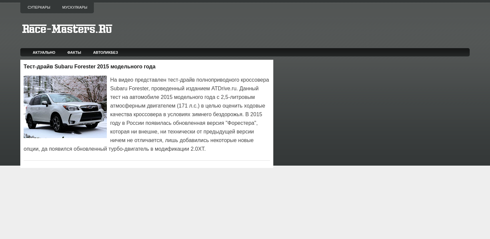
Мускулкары (74, 7)
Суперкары (39, 7)
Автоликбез (105, 52)
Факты (74, 52)
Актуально (44, 52)
